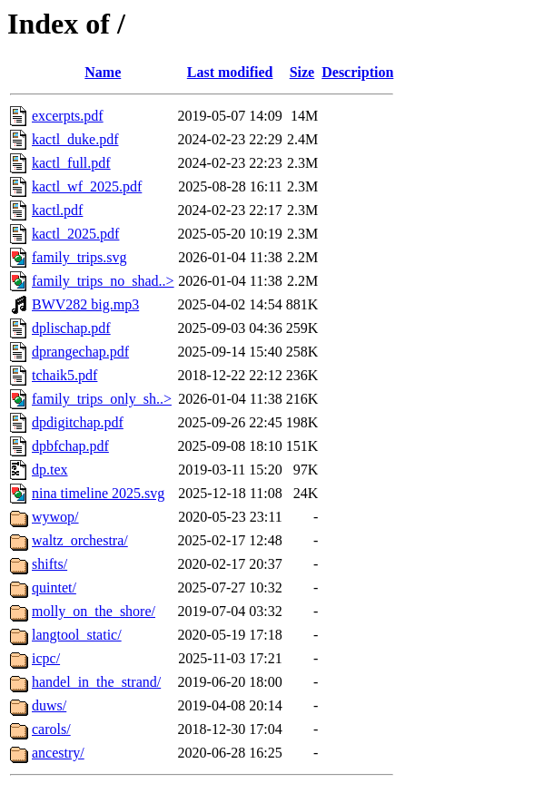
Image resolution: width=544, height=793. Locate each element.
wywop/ (55, 516)
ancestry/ (58, 752)
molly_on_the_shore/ (93, 611)
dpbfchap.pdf (70, 446)
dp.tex (50, 469)
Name (102, 72)
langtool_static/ (77, 634)
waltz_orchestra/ (80, 540)
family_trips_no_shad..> (103, 281)
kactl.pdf (57, 210)
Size (302, 72)
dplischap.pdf (71, 328)
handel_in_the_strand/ (96, 682)
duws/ (49, 705)
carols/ (51, 729)
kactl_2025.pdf (75, 233)
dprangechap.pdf (80, 351)
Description (357, 72)
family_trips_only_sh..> (102, 398)
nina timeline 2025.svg (98, 493)
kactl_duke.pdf (75, 139)
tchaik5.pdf (64, 375)
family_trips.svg (79, 257)
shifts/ (49, 564)
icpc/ (46, 658)
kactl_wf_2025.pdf (87, 186)
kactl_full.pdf (71, 163)
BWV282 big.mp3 (85, 304)
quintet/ (54, 587)
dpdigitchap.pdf (78, 422)
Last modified (230, 72)
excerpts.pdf (68, 115)
